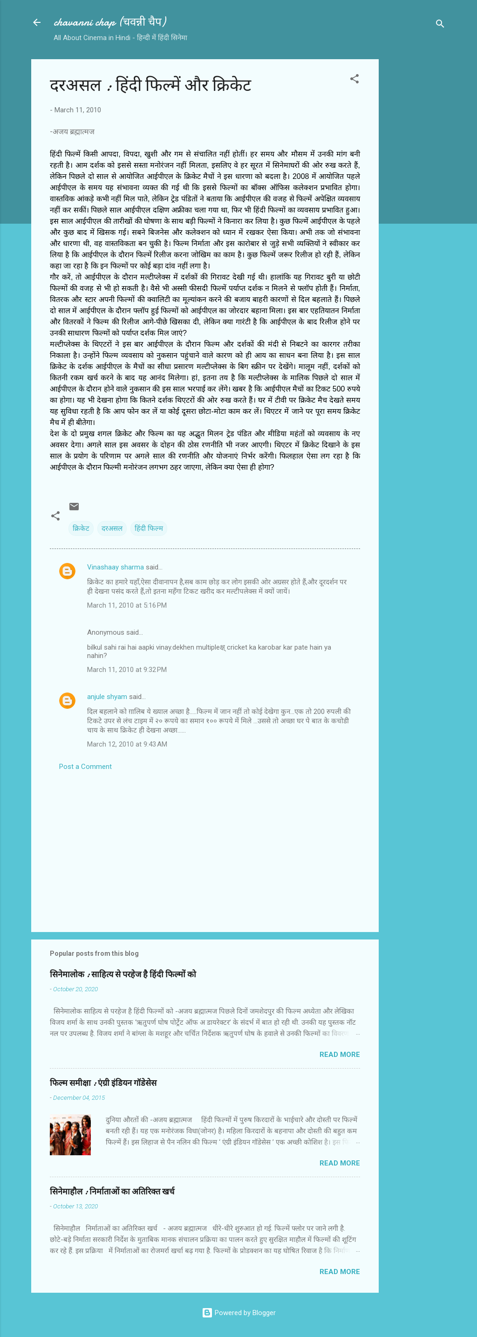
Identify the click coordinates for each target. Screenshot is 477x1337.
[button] (354, 80)
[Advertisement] (416, 199)
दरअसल (112, 528)
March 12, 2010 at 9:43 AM (127, 744)
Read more (340, 1054)
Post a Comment (85, 766)
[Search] (440, 25)
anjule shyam (107, 696)
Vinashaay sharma (115, 567)
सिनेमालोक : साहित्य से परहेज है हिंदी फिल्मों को (123, 974)
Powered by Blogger (239, 1313)
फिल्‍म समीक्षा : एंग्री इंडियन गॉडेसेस (103, 1083)
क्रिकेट (81, 528)
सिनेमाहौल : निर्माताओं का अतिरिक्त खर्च (112, 1192)
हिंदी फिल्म (149, 528)
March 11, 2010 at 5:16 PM (127, 605)
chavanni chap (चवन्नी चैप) (109, 22)
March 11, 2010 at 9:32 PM (127, 669)
